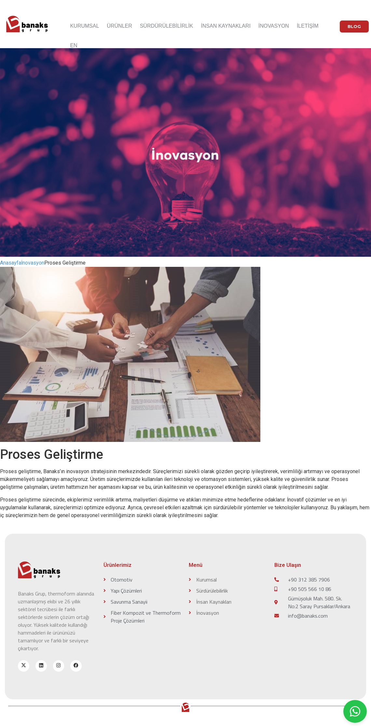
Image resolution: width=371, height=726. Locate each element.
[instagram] (58, 666)
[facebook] (76, 666)
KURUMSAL (84, 26)
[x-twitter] (23, 666)
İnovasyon (32, 263)
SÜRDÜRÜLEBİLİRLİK (166, 26)
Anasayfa (10, 263)
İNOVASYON (273, 26)
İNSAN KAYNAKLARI (226, 26)
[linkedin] (41, 666)
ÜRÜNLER (119, 26)
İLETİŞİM (308, 26)
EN (73, 45)
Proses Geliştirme (65, 263)
